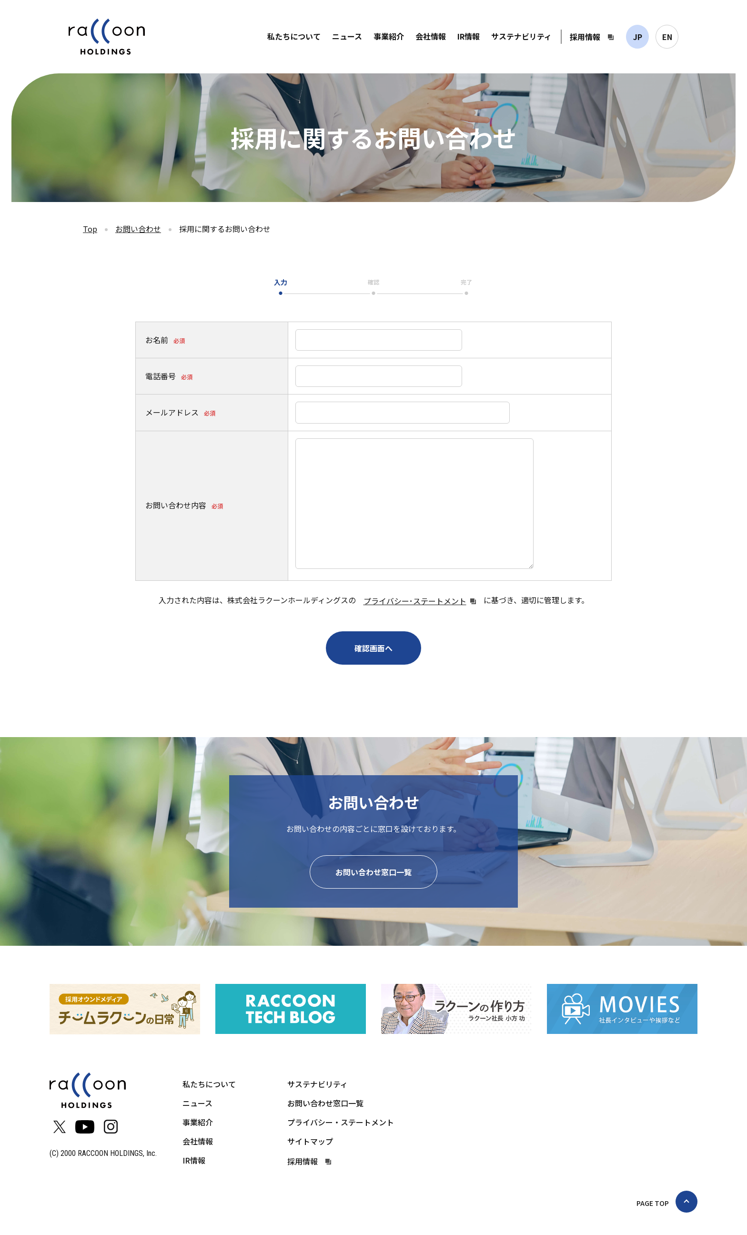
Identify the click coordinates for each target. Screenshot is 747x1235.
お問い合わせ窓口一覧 (373, 872)
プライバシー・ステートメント (340, 1122)
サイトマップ (310, 1141)
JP (637, 36)
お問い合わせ (138, 228)
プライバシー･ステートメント (414, 601)
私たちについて (294, 36)
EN (667, 36)
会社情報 (430, 36)
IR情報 (468, 36)
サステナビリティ (521, 36)
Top (90, 228)
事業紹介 (389, 36)
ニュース (347, 36)
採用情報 (585, 36)
